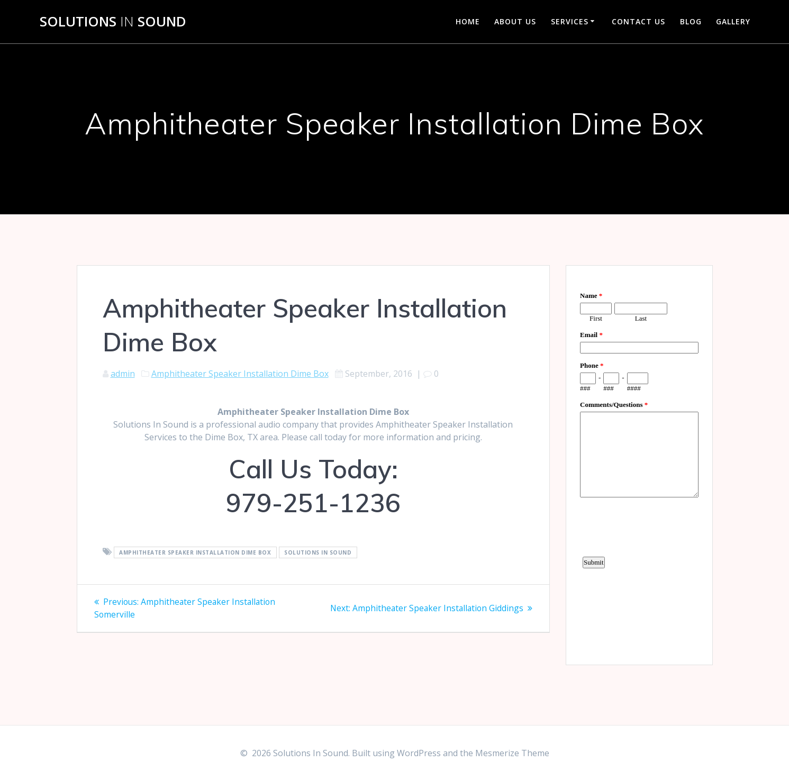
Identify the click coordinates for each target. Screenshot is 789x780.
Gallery (733, 21)
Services (569, 21)
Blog (691, 21)
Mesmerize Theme (512, 753)
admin (123, 373)
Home (468, 21)
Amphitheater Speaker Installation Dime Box (240, 373)
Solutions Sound (113, 22)
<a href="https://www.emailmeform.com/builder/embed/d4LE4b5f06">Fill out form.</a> (639, 463)
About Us (515, 21)
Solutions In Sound (317, 552)
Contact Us (638, 21)
